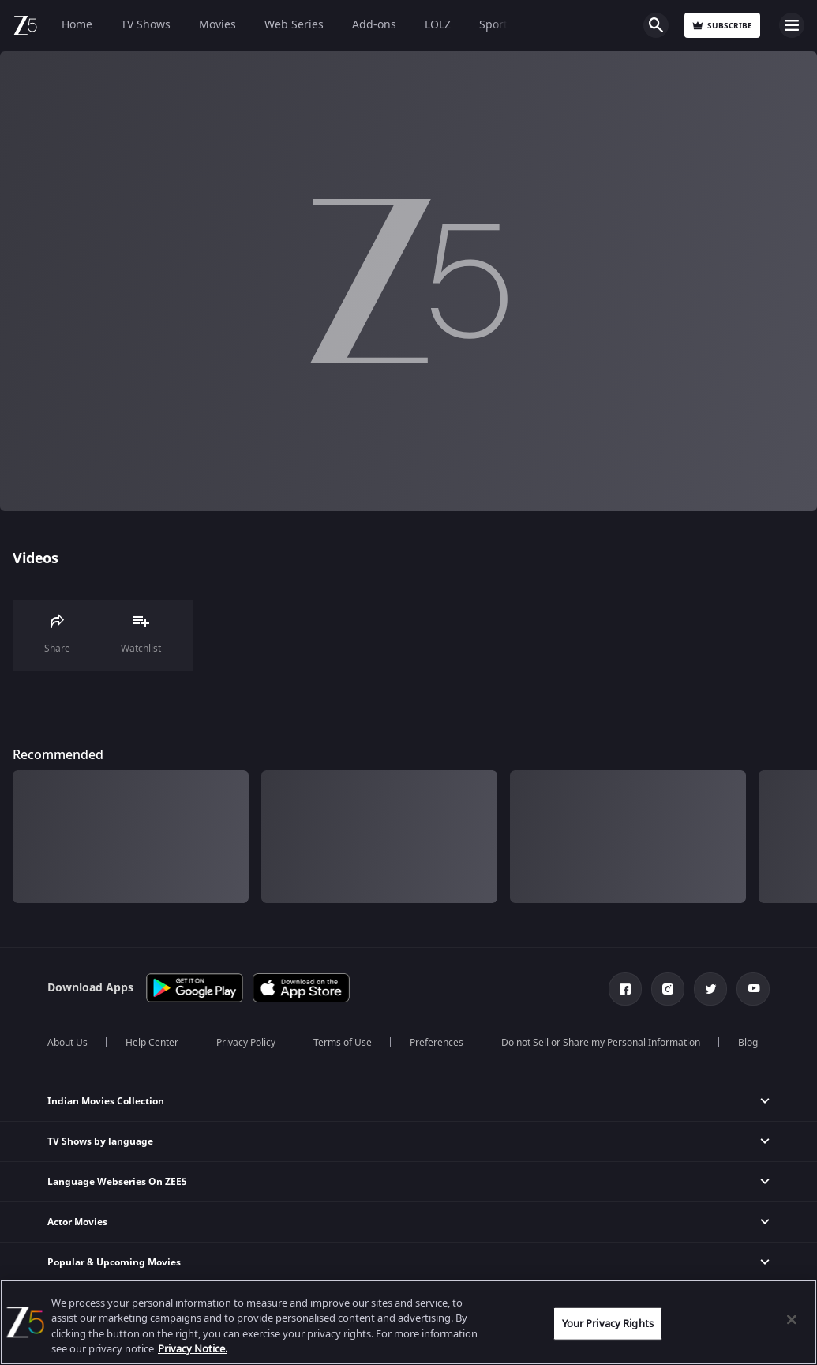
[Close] (791, 1319)
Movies (217, 25)
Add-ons (374, 25)
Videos (35, 558)
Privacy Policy (245, 1043)
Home (77, 25)
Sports (496, 25)
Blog (748, 1043)
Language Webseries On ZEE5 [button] (117, 1182)
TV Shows (146, 25)
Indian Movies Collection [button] (105, 1101)
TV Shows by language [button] (100, 1141)
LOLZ (438, 25)
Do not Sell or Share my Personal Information (600, 1043)
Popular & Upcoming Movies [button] (114, 1262)
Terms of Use (342, 1043)
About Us (67, 1043)
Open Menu (791, 25)
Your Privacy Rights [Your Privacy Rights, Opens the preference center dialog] (608, 1323)
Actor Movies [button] (77, 1222)
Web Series (294, 25)
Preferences (436, 1043)
